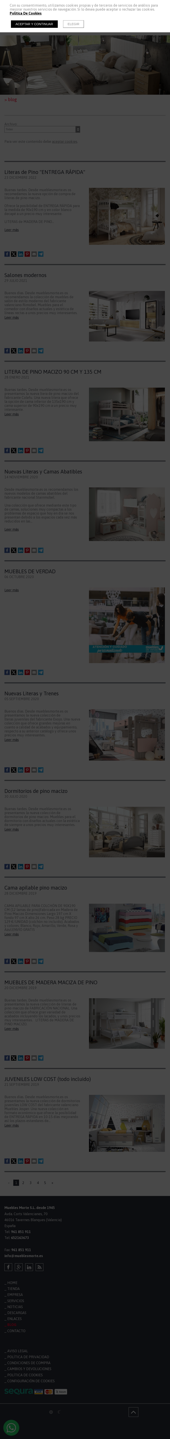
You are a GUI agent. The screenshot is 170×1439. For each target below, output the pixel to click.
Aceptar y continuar (34, 24)
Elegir (73, 24)
